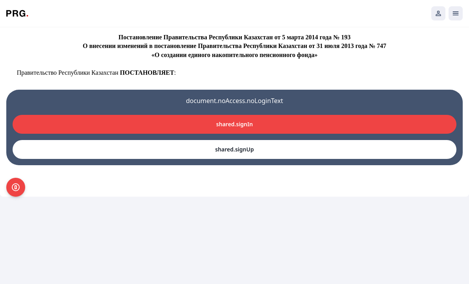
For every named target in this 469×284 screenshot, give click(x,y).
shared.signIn (234, 124)
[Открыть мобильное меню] (456, 13)
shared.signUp (234, 149)
